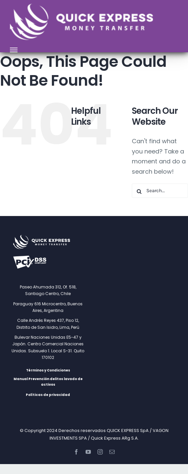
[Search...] (160, 191)
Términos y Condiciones (48, 370)
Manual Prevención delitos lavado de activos (48, 381)
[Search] (139, 191)
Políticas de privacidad (48, 394)
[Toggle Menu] (14, 50)
